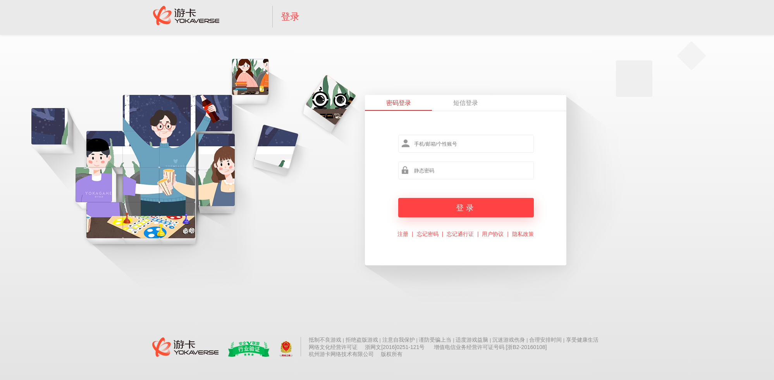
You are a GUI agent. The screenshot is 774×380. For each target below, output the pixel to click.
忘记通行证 (460, 234)
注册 (402, 234)
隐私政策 (523, 234)
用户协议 (493, 234)
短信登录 (465, 103)
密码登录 (398, 103)
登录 (290, 16)
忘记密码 (428, 234)
